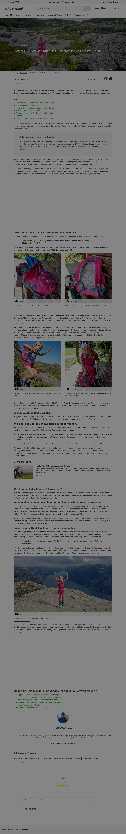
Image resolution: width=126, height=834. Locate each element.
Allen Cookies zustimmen (84, 149)
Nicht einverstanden (41, 149)
